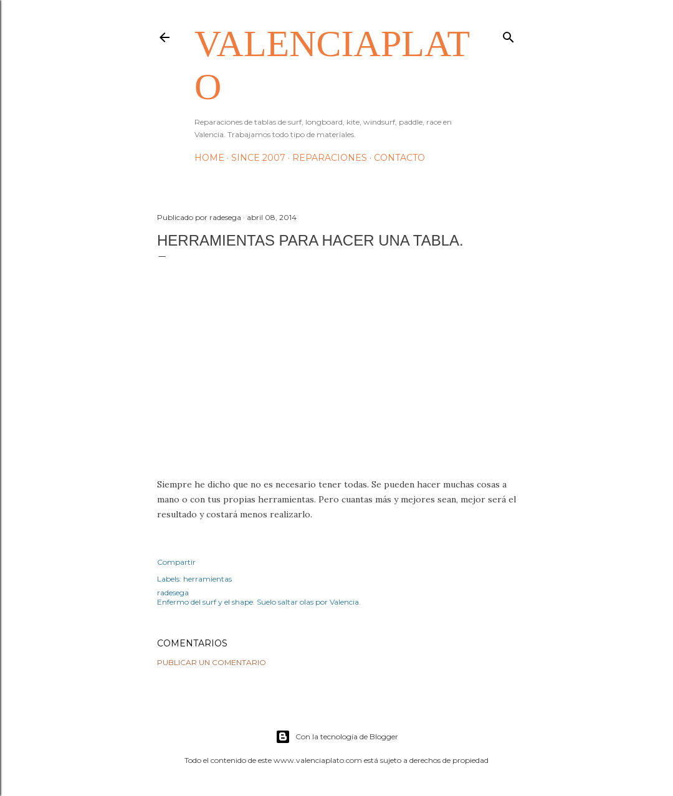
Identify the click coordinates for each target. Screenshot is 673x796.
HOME (209, 157)
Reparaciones (329, 157)
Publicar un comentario (211, 662)
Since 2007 (258, 157)
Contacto (399, 157)
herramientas (207, 578)
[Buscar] (508, 34)
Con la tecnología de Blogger (336, 736)
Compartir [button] (176, 562)
